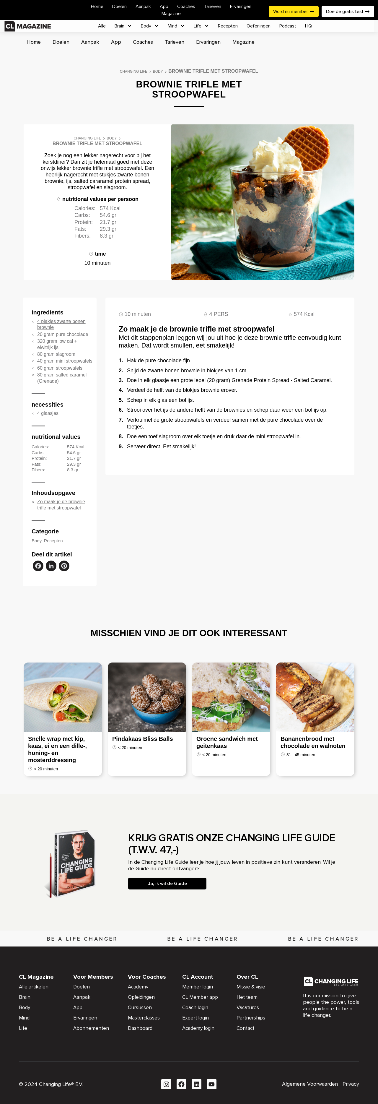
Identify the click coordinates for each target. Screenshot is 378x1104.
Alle (102, 26)
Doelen (119, 6)
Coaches (186, 6)
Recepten (228, 26)
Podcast (287, 26)
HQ (308, 26)
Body (150, 26)
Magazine (171, 14)
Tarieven (212, 6)
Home (97, 6)
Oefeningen (259, 26)
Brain (123, 26)
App (164, 6)
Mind (176, 26)
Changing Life (133, 71)
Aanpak (143, 6)
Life (201, 26)
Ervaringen (240, 6)
